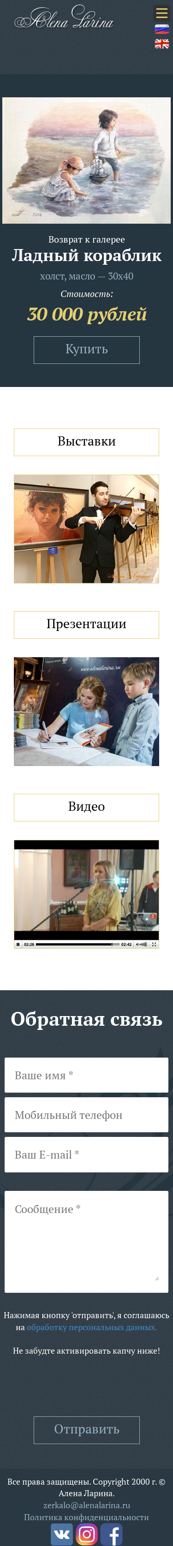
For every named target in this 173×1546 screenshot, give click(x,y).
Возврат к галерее (86, 239)
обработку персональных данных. (92, 1326)
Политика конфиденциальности (86, 1516)
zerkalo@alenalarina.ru (86, 1504)
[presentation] (87, 1386)
